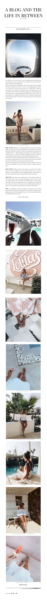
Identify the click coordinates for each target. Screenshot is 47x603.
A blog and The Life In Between (23, 12)
